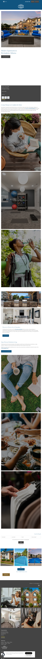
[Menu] (5, 1)
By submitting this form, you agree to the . (21, 539)
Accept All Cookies (28, 653)
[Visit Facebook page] (3, 97)
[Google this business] (5, 97)
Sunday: (2, 643)
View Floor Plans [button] (5, 56)
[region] (19, 654)
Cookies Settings (28, 655)
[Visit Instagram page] (8, 97)
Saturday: (2, 642)
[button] (33, 1)
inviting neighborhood (4, 348)
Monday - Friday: (3, 641)
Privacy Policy (3, 650)
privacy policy (27, 539)
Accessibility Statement (10, 650)
